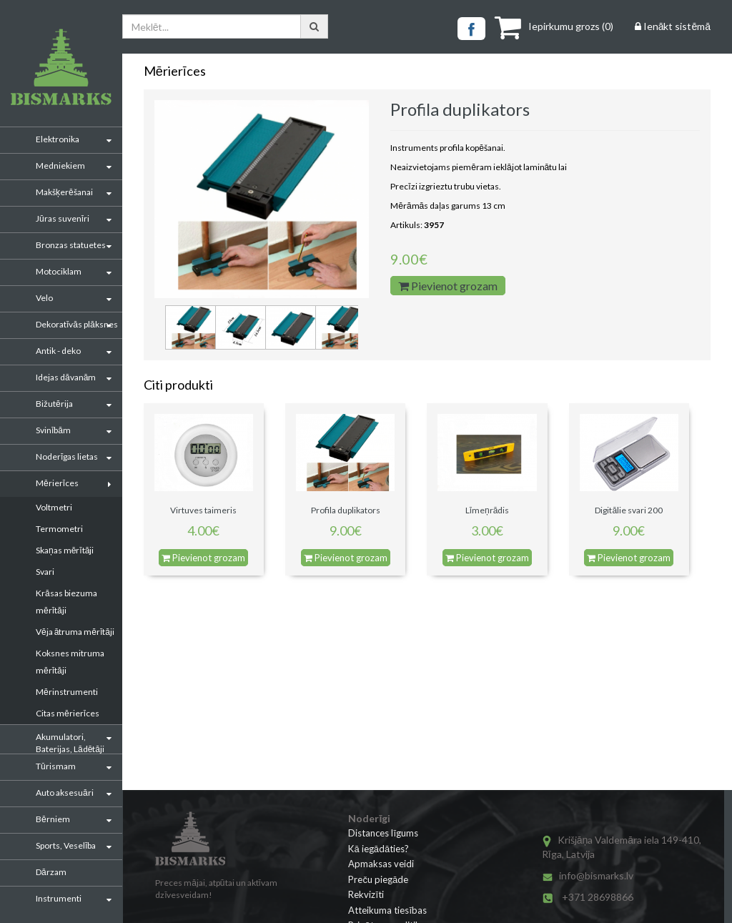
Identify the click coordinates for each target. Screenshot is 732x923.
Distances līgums (383, 833)
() (554, 26)
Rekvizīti (366, 894)
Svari (45, 571)
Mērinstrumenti (67, 691)
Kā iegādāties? (378, 848)
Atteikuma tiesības (387, 910)
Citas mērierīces (67, 713)
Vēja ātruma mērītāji (75, 631)
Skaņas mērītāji (65, 550)
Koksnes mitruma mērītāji (70, 662)
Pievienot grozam (448, 285)
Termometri (59, 528)
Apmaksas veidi (381, 863)
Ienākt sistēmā (673, 26)
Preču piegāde (378, 879)
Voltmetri (54, 507)
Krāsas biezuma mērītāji (66, 602)
